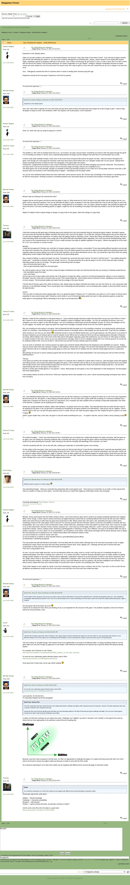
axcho (5, 623)
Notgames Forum (7, 32)
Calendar (18, 27)
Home (4, 27)
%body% (61, 841)
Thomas (6, 225)
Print (89, 39)
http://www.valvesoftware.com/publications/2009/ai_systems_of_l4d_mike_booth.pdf (51, 653)
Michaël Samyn (8, 91)
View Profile (6, 62)
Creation (16, 32)
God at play (7, 470)
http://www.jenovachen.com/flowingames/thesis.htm (40, 659)
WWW (11, 62)
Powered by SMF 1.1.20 (54, 883)
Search (12, 27)
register (24, 14)
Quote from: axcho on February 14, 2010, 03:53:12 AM (40, 685)
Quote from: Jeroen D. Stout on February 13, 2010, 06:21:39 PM (43, 593)
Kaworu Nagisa (8, 46)
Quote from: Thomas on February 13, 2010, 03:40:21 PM (41, 632)
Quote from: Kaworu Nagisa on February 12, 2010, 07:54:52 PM (43, 100)
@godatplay (26, 505)
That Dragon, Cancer (46, 502)
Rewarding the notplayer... (40, 32)
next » (125, 36)
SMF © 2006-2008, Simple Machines (72, 883)
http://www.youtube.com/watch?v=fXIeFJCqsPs (39, 810)
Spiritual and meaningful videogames (32, 504)
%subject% (88, 864)
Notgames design (25, 32)
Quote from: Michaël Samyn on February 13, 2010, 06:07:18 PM (43, 479)
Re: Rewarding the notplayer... (42, 47)
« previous (119, 36)
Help (8, 27)
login (18, 14)
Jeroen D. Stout (8, 146)
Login (22, 27)
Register (27, 27)
